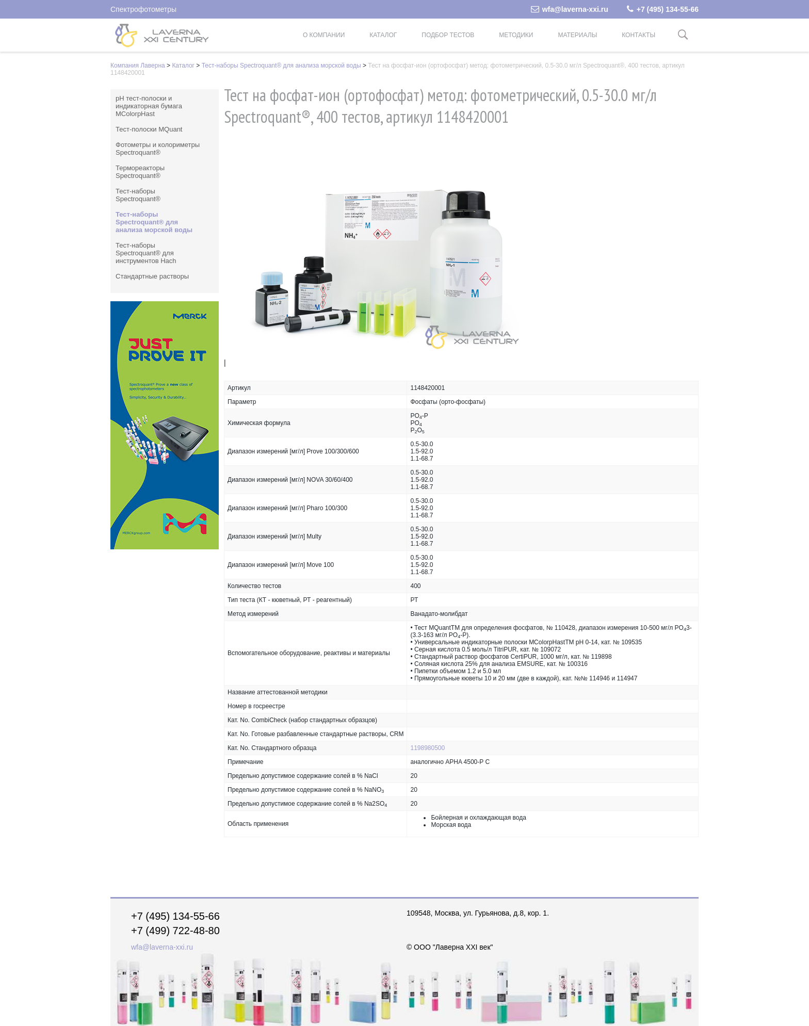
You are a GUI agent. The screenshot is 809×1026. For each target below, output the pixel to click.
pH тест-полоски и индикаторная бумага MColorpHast (149, 106)
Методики (516, 35)
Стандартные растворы (152, 276)
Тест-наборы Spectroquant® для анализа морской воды (281, 65)
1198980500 (427, 748)
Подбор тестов (448, 35)
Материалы (577, 35)
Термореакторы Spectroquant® (140, 172)
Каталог (383, 35)
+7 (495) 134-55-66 (663, 9)
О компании (324, 35)
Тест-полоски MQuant (149, 129)
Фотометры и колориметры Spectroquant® (158, 148)
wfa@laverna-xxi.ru (569, 9)
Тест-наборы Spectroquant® (138, 195)
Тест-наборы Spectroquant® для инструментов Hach (146, 253)
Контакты (638, 35)
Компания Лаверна (137, 65)
